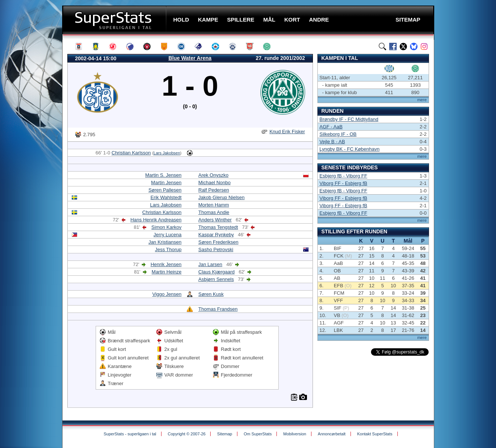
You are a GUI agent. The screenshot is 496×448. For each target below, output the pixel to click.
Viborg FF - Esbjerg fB (343, 183)
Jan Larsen (210, 264)
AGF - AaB (331, 126)
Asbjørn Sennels (216, 279)
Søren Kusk (211, 294)
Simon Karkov (166, 227)
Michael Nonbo (214, 182)
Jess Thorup (168, 249)
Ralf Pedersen (213, 190)
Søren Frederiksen (218, 242)
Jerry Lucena (168, 234)
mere (421, 99)
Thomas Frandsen (218, 309)
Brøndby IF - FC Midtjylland (349, 119)
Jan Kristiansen (165, 242)
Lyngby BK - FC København (350, 149)
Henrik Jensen (166, 264)
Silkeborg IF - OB (338, 134)
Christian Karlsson (131, 153)
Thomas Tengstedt (218, 227)
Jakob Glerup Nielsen (221, 197)
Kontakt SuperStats (375, 434)
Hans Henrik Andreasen (155, 220)
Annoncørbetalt (332, 434)
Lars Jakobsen (167, 153)
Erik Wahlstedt (165, 197)
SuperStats (115, 20)
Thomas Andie (213, 212)
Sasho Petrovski (215, 249)
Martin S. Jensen (163, 175)
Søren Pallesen (165, 190)
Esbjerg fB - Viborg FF (343, 176)
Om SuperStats (258, 434)
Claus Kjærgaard (216, 272)
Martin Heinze (167, 272)
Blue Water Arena (190, 58)
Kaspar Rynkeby (216, 234)
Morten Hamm (213, 205)
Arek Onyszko (213, 175)
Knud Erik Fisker (287, 131)
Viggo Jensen (167, 294)
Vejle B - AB (332, 141)
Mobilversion (294, 434)
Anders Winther (215, 220)
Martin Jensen (166, 182)
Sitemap (224, 434)
